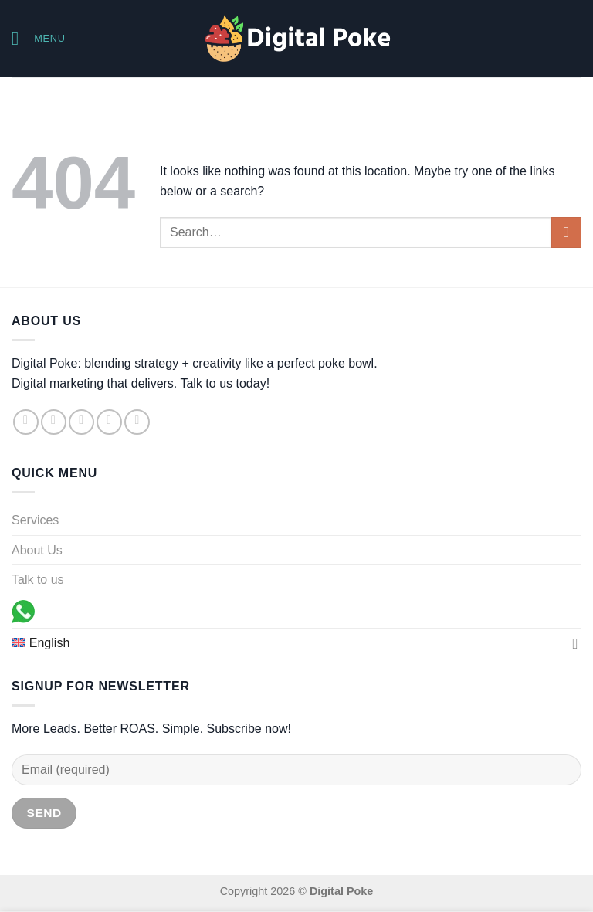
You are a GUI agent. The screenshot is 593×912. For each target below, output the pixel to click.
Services (35, 520)
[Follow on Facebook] (26, 422)
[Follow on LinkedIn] (137, 422)
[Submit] (566, 232)
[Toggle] (575, 643)
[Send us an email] (109, 422)
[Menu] (39, 38)
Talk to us (38, 579)
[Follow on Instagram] (53, 422)
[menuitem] (288, 643)
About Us (37, 550)
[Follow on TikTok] (81, 422)
